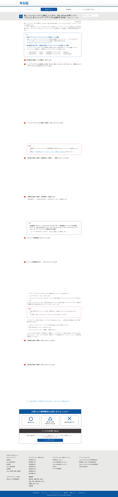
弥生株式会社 (36, 492)
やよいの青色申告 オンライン (60, 462)
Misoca (54, 466)
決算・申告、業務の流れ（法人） (37, 481)
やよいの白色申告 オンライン (60, 464)
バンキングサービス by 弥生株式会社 (88, 459)
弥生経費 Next (32, 464)
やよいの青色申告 (11, 462)
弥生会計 (9, 459)
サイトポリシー (45, 492)
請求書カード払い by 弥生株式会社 (87, 462)
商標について (73, 492)
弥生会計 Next (32, 459)
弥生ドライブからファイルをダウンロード (40, 42)
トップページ (29, 9)
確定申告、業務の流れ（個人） (36, 479)
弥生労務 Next (32, 473)
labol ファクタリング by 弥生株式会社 (88, 464)
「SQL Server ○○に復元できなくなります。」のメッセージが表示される (49, 401)
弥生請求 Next (32, 462)
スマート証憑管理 (57, 468)
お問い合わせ (50, 440)
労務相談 (31, 485)
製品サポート (49, 9)
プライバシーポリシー (56, 492)
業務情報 (68, 9)
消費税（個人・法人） (34, 483)
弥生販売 (9, 468)
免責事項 (66, 492)
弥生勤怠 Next (32, 471)
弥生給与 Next (32, 468)
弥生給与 (9, 464)
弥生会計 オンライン (58, 459)
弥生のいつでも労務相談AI (13, 479)
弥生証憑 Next (32, 466)
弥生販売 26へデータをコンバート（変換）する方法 (49, 151)
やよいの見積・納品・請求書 (13, 471)
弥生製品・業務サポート (12, 455)
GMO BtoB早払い (83, 466)
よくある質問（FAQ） (88, 9)
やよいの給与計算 (11, 466)
